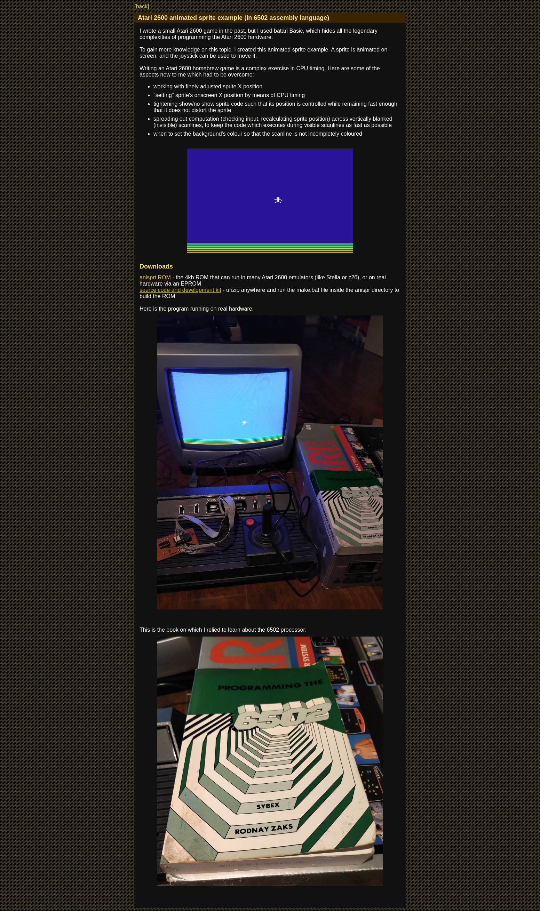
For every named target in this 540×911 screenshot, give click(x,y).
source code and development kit (180, 290)
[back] (141, 6)
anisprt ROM (155, 277)
